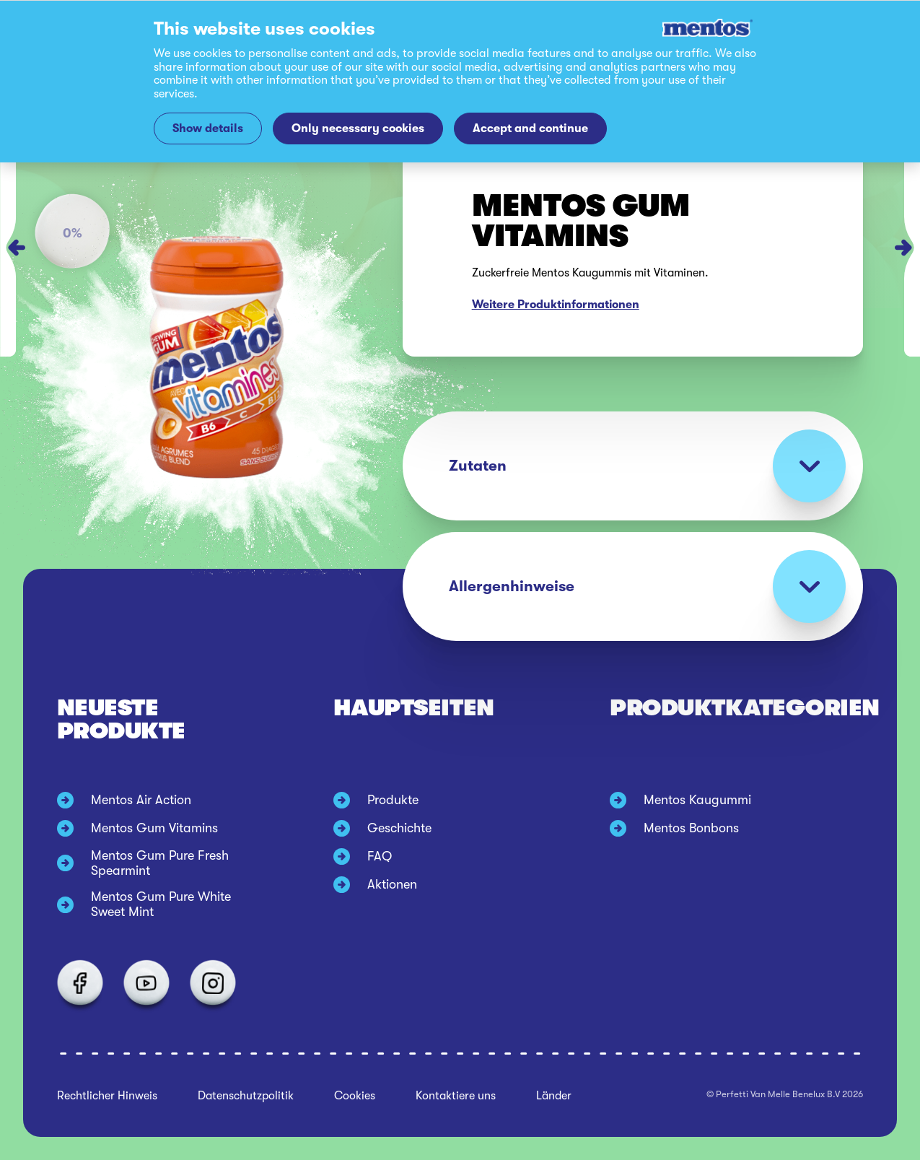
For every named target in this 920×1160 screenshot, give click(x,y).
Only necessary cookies (358, 128)
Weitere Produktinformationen (555, 304)
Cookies (354, 1095)
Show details (207, 128)
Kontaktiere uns (456, 1095)
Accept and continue (530, 128)
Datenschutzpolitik (246, 1095)
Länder (553, 1095)
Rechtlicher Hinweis (107, 1095)
